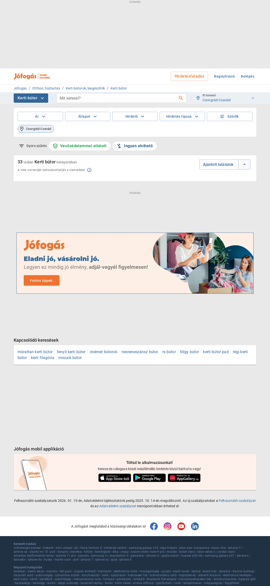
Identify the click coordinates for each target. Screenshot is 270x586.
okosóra (224, 571)
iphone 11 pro (66, 555)
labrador (20, 559)
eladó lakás (36, 571)
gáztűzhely (164, 583)
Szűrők (229, 116)
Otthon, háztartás (46, 88)
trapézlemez (187, 575)
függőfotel (232, 583)
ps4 (76, 559)
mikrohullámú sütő (163, 575)
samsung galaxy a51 (219, 555)
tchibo (88, 551)
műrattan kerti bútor (35, 351)
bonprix (63, 551)
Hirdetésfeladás (189, 76)
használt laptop (91, 583)
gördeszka (124, 579)
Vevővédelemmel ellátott (79, 146)
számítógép (63, 579)
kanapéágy (23, 583)
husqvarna (201, 548)
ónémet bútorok (103, 351)
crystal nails (226, 551)
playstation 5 (119, 555)
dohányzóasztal (225, 579)
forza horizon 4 (91, 548)
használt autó (23, 575)
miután (172, 551)
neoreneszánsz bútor (140, 351)
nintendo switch (115, 548)
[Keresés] (181, 98)
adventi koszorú (209, 575)
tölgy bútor (189, 351)
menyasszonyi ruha (87, 579)
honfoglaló (103, 551)
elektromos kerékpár (237, 575)
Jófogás (20, 88)
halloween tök (137, 575)
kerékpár (20, 571)
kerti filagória (42, 357)
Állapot (88, 116)
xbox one (185, 548)
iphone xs (102, 559)
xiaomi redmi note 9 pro (148, 551)
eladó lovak (181, 571)
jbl (76, 548)
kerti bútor (21, 579)
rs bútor (169, 351)
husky (48, 559)
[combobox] (117, 98)
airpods (83, 555)
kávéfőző (46, 579)
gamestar (137, 555)
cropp (125, 551)
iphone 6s (35, 559)
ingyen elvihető (85, 571)
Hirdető (135, 116)
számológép (44, 575)
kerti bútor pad (215, 351)
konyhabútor (91, 575)
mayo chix (218, 548)
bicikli (51, 583)
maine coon (63, 559)
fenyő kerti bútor (71, 351)
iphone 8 (125, 559)
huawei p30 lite (191, 555)
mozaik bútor (70, 357)
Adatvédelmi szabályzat (117, 506)
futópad (108, 579)
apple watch (170, 555)
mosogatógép (149, 571)
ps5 (52, 551)
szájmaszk (118, 575)
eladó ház (210, 571)
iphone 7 (87, 559)
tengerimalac (192, 583)
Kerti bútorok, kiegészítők (85, 88)
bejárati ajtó (247, 579)
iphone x (243, 555)
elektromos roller (126, 571)
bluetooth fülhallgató (162, 579)
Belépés (247, 76)
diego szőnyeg (68, 583)
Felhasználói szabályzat (237, 501)
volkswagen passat (27, 548)
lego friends (168, 548)
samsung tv (99, 555)
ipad (114, 559)
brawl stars (187, 551)
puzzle (166, 571)
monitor (52, 571)
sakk (105, 575)
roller (177, 583)
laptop (196, 571)
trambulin (105, 571)
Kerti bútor (119, 88)
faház (109, 583)
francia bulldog (243, 571)
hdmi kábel (123, 583)
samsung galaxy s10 (143, 548)
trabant (48, 548)
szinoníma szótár (67, 575)
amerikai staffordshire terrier (34, 555)
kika (116, 551)
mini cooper (64, 548)
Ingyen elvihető (134, 146)
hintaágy (39, 583)
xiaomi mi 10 (39, 551)
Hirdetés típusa (183, 116)
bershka (76, 551)
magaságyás (213, 583)
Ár (40, 116)
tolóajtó (139, 579)
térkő (33, 579)
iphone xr (152, 555)
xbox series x (206, 551)
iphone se (20, 551)
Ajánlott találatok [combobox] (218, 164)
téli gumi (66, 571)
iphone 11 (235, 548)
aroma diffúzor (143, 583)
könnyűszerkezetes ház (195, 579)
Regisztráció (224, 76)
